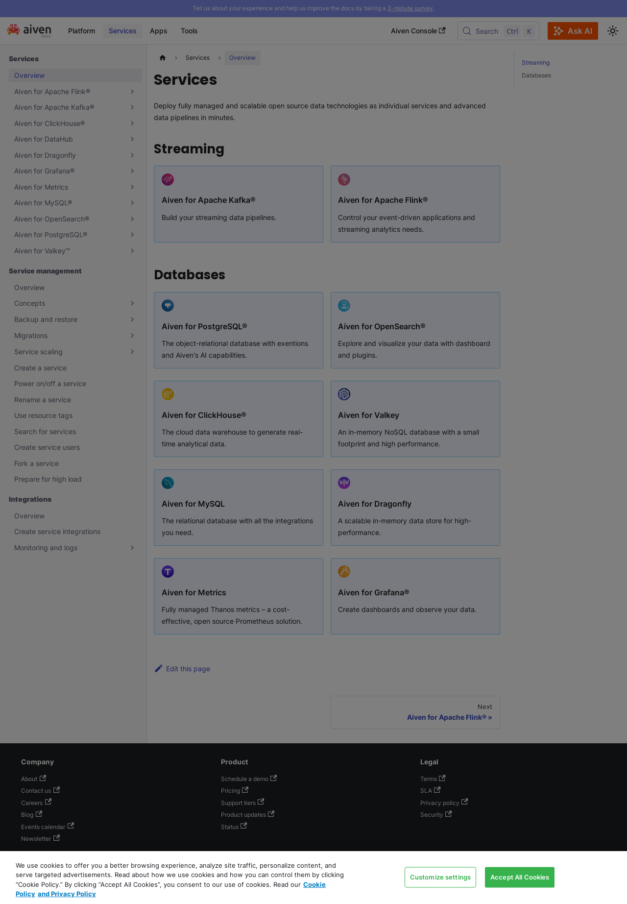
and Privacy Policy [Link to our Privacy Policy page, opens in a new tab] (67, 894)
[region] (313, 877)
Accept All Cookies (519, 876)
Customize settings (440, 876)
